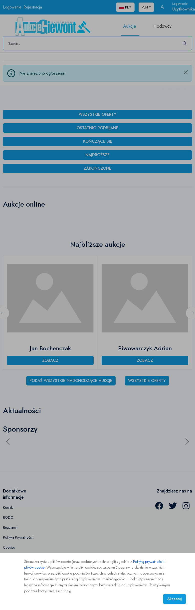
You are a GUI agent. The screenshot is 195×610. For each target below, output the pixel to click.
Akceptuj (174, 598)
